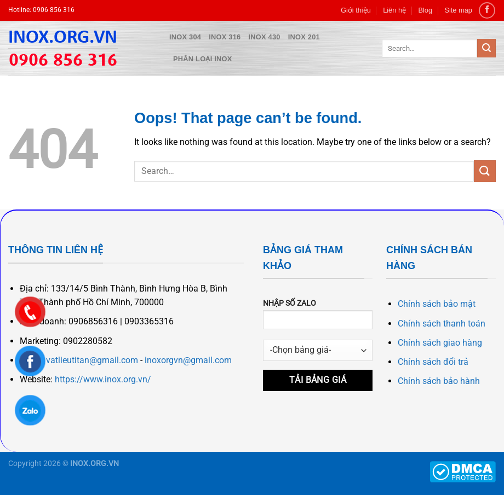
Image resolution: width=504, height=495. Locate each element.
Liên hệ (394, 10)
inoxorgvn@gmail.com (188, 360)
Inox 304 (185, 37)
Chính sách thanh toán (441, 323)
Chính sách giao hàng (440, 342)
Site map (458, 10)
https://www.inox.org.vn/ (103, 379)
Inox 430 (264, 37)
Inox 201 (304, 37)
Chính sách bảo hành (439, 381)
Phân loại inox (202, 59)
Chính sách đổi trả (433, 362)
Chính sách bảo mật (437, 304)
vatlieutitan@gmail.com (92, 360)
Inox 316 (224, 37)
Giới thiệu (356, 10)
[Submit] (486, 48)
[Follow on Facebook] (487, 10)
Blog (425, 10)
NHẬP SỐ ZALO (318, 317)
